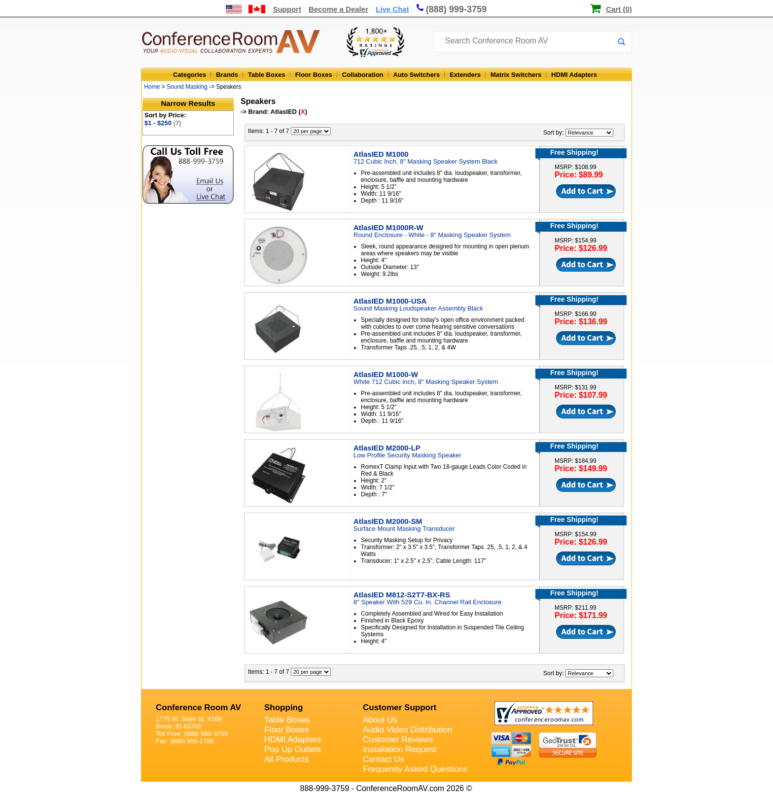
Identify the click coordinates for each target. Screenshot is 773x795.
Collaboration (363, 74)
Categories (189, 74)
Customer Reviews (398, 739)
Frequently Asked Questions (415, 769)
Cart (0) (619, 9)
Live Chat (392, 9)
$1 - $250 (162, 123)
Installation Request (399, 749)
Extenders (465, 74)
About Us (380, 720)
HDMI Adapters (574, 74)
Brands (227, 74)
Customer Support (399, 707)
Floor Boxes (313, 74)
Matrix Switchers (516, 74)
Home (152, 86)
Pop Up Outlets (292, 749)
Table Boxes (266, 74)
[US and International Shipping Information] (245, 9)
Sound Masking (187, 86)
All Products (286, 759)
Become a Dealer (338, 9)
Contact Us (383, 759)
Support (287, 9)
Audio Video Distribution (407, 729)
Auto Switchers (416, 74)
